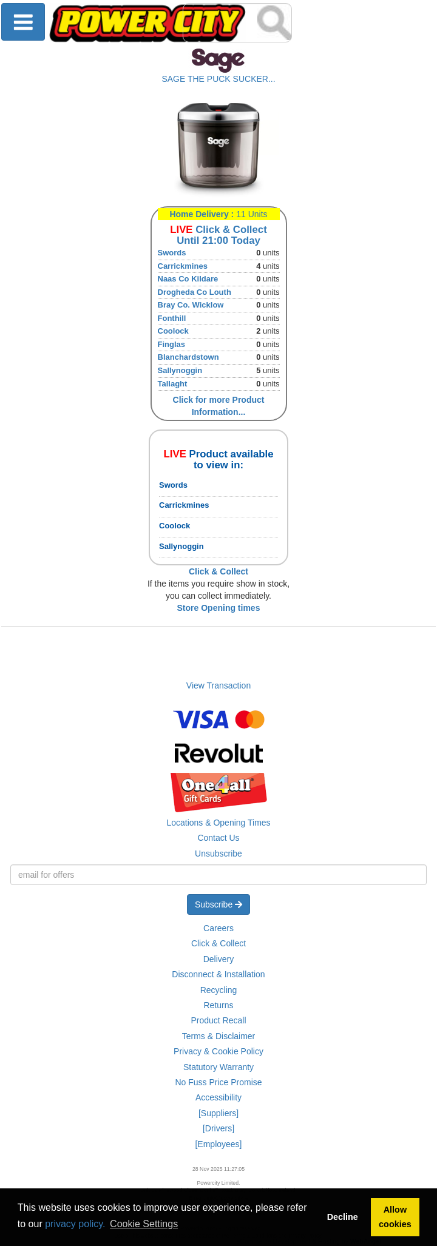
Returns (218, 1005)
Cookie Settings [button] (144, 1224)
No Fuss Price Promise (218, 1082)
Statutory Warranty (218, 1067)
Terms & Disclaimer (219, 1036)
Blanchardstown (188, 357)
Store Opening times (218, 608)
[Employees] (218, 1144)
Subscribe (218, 904)
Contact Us (218, 838)
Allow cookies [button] (395, 1217)
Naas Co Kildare (188, 278)
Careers (218, 928)
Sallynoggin (180, 370)
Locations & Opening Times (218, 822)
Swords (172, 252)
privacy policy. (75, 1224)
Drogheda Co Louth (194, 292)
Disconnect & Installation (218, 974)
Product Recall (218, 1020)
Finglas (172, 344)
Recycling (218, 990)
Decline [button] (342, 1217)
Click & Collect (218, 943)
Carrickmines (183, 266)
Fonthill (172, 318)
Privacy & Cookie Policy (218, 1051)
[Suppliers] (218, 1113)
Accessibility (218, 1097)
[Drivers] (218, 1128)
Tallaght (173, 383)
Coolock (173, 330)
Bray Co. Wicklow (191, 304)
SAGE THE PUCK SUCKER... (218, 79)
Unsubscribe (218, 853)
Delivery (218, 959)
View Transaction (218, 685)
